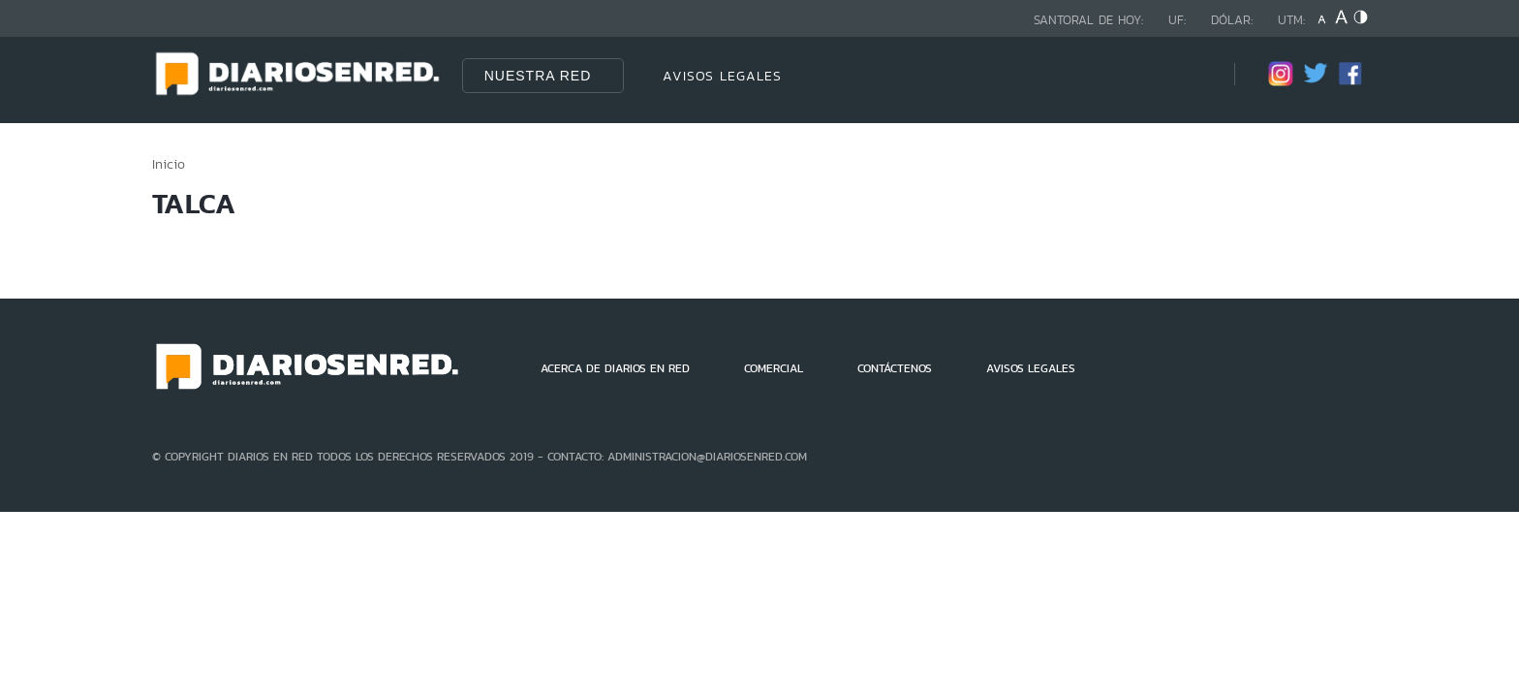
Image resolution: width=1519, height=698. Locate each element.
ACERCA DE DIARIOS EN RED (615, 368)
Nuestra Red (538, 75)
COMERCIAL (773, 368)
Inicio (168, 164)
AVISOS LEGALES (722, 75)
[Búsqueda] (1190, 75)
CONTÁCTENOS (894, 368)
